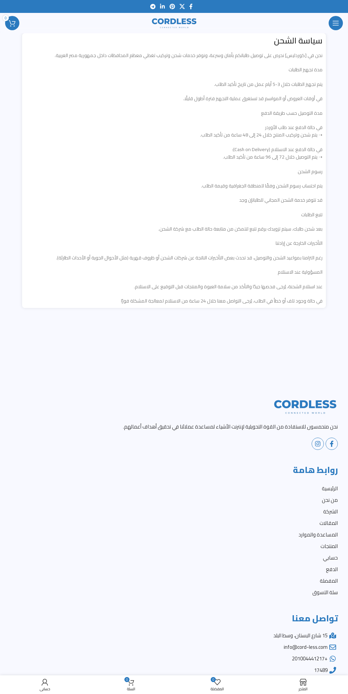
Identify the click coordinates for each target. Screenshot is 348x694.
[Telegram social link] (153, 6)
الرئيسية (330, 488)
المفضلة (329, 581)
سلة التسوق (325, 592)
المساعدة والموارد (318, 535)
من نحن (330, 500)
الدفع (332, 569)
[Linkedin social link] (162, 6)
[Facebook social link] (191, 6)
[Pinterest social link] (172, 6)
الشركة (330, 511)
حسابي (330, 558)
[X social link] (182, 6)
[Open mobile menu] (335, 23)
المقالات (328, 523)
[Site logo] (174, 22)
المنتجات (329, 546)
